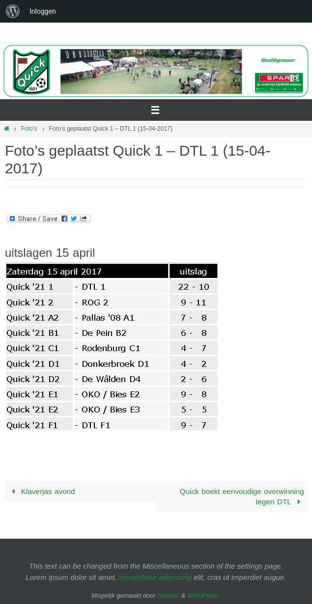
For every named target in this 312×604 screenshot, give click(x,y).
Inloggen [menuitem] (42, 11)
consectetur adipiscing (155, 577)
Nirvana (168, 595)
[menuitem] (13, 11)
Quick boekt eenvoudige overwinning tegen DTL (242, 496)
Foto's (29, 128)
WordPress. (204, 595)
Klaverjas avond (41, 491)
